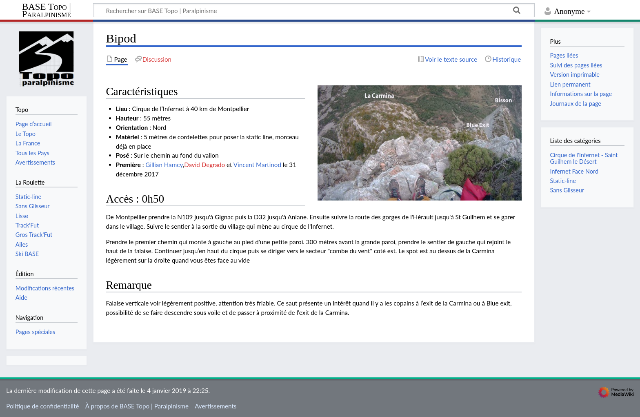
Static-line (563, 180)
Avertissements (215, 406)
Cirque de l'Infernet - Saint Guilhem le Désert (584, 158)
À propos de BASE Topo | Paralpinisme (137, 406)
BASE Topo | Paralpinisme (46, 10)
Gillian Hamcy (163, 164)
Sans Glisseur (567, 190)
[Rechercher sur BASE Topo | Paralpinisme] (313, 10)
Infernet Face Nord (574, 171)
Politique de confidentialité (42, 406)
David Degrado (204, 164)
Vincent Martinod (257, 164)
